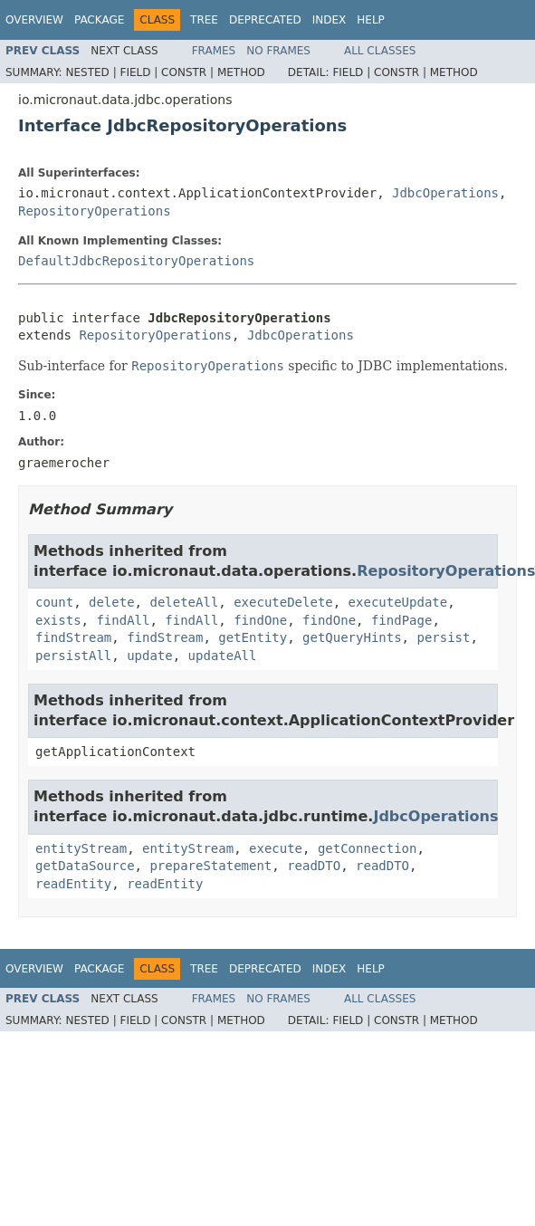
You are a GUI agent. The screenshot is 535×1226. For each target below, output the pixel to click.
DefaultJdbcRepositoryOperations (136, 261)
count (54, 602)
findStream (73, 637)
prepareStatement (210, 865)
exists (58, 620)
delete (112, 602)
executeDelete (283, 602)
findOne (260, 620)
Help (371, 20)
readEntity (73, 883)
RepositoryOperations (94, 211)
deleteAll (183, 602)
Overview (34, 20)
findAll (122, 620)
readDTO (313, 865)
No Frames (278, 50)
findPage (401, 620)
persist (443, 637)
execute (275, 848)
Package (99, 20)
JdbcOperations (445, 193)
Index (329, 20)
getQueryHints (352, 637)
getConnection (367, 848)
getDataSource (85, 865)
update (150, 655)
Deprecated (265, 20)
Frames (214, 50)
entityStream (81, 848)
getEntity (252, 637)
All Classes (380, 50)
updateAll (222, 655)
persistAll (73, 655)
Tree (204, 20)
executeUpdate (398, 602)
